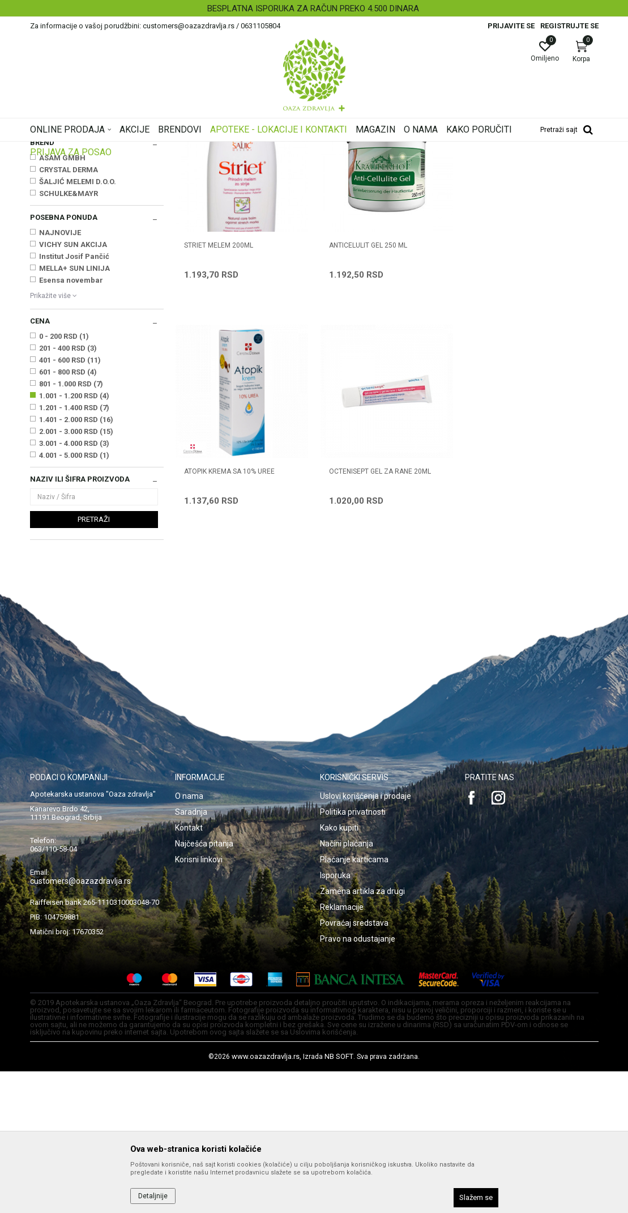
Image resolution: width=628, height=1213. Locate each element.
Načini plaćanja (346, 985)
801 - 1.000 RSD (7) (71, 525)
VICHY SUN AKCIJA (73, 386)
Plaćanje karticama (354, 1001)
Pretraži (94, 661)
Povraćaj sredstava (354, 1064)
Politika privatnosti (353, 953)
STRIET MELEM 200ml (218, 387)
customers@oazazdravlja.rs (80, 1022)
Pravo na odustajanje (357, 1080)
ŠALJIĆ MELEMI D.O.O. (77, 323)
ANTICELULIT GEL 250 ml (368, 387)
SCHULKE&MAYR (68, 335)
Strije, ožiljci (54, 226)
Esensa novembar (71, 422)
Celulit (45, 214)
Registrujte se (569, 26)
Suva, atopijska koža (67, 203)
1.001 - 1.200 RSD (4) (74, 537)
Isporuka (335, 1017)
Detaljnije (153, 1196)
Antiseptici (52, 237)
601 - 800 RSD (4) (68, 513)
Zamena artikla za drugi (362, 1032)
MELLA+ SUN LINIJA (74, 410)
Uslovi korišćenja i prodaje (365, 937)
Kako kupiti (339, 969)
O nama (189, 937)
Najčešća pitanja (204, 985)
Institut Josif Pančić (74, 398)
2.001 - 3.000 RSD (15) (76, 573)
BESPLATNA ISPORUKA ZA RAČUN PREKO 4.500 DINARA (313, 8)
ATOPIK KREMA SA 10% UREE (519, 387)
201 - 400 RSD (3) (68, 490)
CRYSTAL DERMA (68, 311)
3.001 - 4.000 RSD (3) (74, 585)
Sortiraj (355, 166)
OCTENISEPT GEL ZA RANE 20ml (235, 612)
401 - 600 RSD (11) (70, 501)
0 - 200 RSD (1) (64, 478)
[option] (314, 8)
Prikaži (453, 166)
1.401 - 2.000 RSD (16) (76, 561)
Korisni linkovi (199, 1001)
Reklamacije (342, 1048)
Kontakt (189, 969)
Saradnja (191, 953)
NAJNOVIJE (60, 374)
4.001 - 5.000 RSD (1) (74, 597)
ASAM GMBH (62, 299)
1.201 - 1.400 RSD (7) (74, 549)
